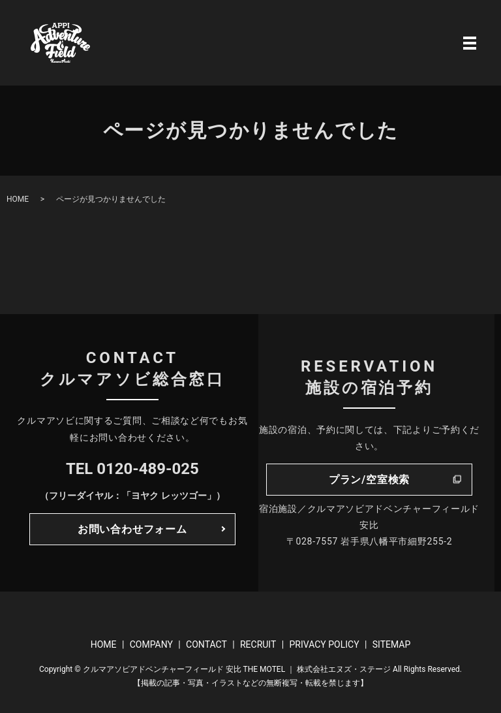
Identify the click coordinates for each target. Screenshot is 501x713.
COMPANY (151, 644)
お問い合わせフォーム (132, 529)
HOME (18, 199)
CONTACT (206, 644)
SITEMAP (391, 644)
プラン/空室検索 (369, 479)
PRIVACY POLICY (324, 644)
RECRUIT (258, 644)
